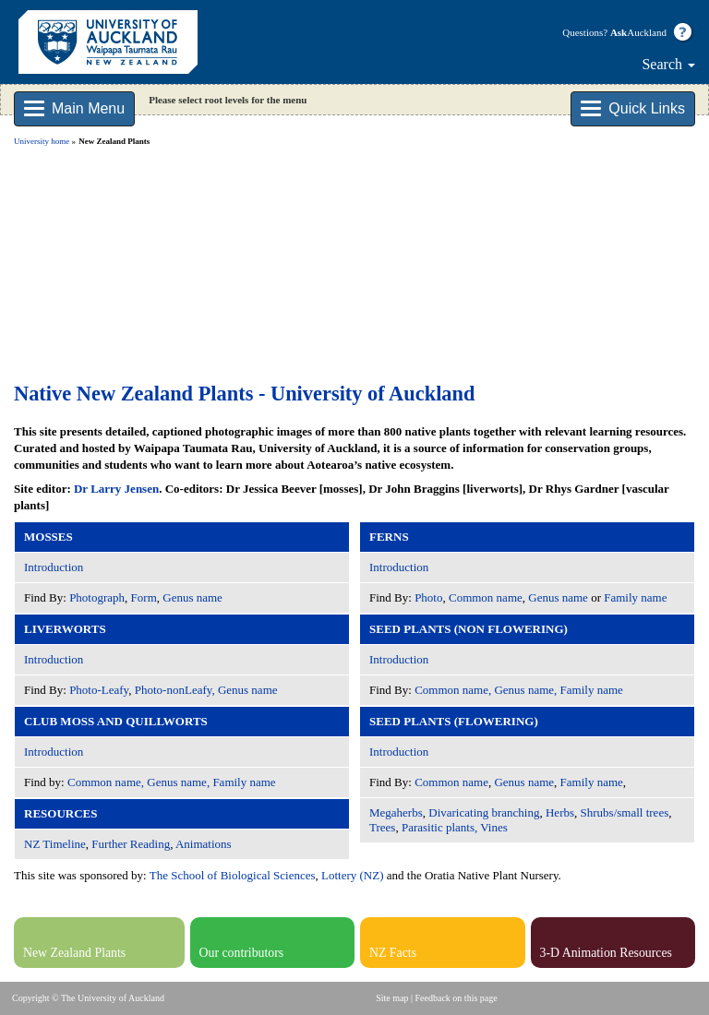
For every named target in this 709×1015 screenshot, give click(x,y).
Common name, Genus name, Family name (171, 782)
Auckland (638, 32)
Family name (635, 597)
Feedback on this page (456, 998)
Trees (382, 827)
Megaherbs (396, 812)
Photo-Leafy (98, 690)
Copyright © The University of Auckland (88, 998)
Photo (428, 597)
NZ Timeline (55, 844)
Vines (494, 827)
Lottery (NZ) (352, 875)
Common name (486, 597)
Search (668, 64)
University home (41, 141)
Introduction (53, 567)
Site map (392, 998)
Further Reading (130, 844)
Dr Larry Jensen (116, 489)
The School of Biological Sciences (233, 875)
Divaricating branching (483, 812)
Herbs (560, 812)
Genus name (192, 597)
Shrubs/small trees (625, 812)
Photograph (97, 597)
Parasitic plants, (439, 827)
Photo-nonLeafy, (175, 690)
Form (144, 597)
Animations (203, 844)
